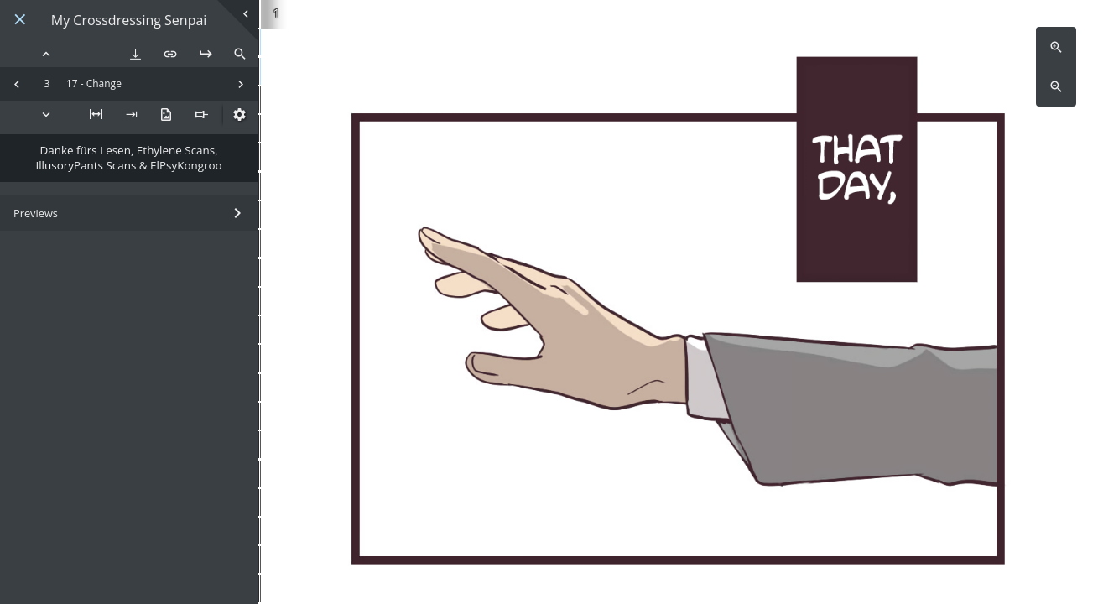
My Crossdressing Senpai (129, 20)
